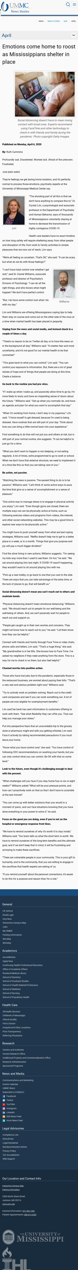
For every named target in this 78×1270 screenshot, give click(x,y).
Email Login (8, 911)
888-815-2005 (30, 1211)
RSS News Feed (12, 1113)
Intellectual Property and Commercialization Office (27, 1054)
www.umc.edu (8, 1200)
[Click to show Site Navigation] (74, 4)
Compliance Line (10, 1131)
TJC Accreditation (11, 1151)
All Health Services (11, 1008)
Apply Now (8, 958)
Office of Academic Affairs (15, 966)
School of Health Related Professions (20, 982)
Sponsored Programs (13, 1062)
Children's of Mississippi (14, 1012)
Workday (7, 939)
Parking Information (12, 931)
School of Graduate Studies (16, 978)
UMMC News (9, 1085)
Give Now (7, 915)
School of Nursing (11, 990)
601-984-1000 (29, 1207)
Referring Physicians (12, 1032)
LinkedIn (9, 1109)
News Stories (50, 5)
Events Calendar (10, 1081)
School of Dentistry (12, 974)
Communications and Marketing (18, 1077)
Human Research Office (14, 1050)
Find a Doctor (9, 1020)
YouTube (9, 1101)
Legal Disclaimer (10, 1139)
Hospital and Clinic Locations (16, 1024)
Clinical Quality (10, 1016)
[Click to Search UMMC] (68, 4)
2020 (65, 18)
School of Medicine (12, 986)
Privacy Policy (9, 1147)
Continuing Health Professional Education (23, 962)
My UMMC (8, 927)
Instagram (10, 1105)
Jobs (5, 923)
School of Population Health (16, 994)
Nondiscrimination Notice (15, 1143)
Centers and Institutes (13, 1046)
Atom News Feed (13, 1117)
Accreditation (9, 954)
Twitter (8, 1097)
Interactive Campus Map (14, 919)
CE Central (8, 907)
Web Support (9, 1155)
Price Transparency (12, 1028)
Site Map (7, 935)
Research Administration (14, 1058)
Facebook (9, 1093)
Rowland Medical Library (14, 970)
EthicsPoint (8, 1135)
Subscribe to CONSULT (13, 1089)
